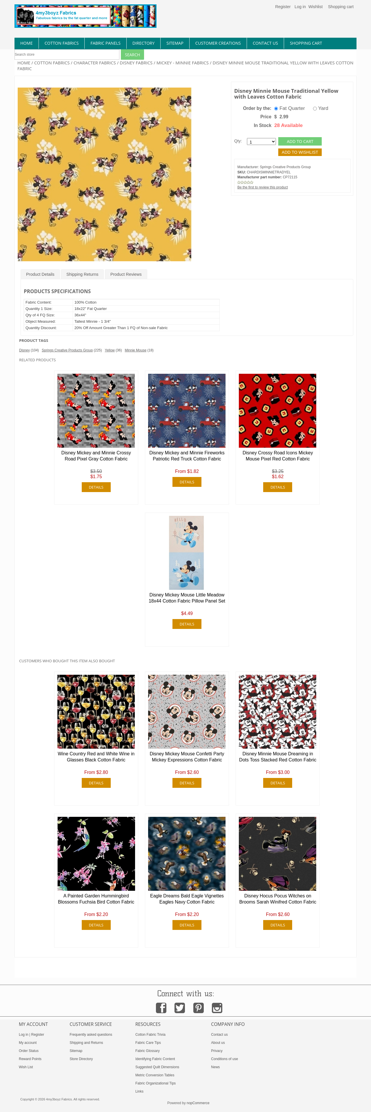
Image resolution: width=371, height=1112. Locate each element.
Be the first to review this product (262, 187)
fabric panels (105, 43)
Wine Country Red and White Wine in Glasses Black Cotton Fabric (96, 756)
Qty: (238, 141)
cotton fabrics (62, 43)
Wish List (26, 1067)
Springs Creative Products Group (285, 167)
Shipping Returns (82, 274)
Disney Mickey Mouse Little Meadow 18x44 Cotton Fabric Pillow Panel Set (187, 597)
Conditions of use (224, 1059)
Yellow (110, 350)
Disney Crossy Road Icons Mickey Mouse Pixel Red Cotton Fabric (278, 455)
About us (218, 1043)
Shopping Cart (306, 43)
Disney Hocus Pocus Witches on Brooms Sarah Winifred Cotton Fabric (277, 898)
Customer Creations (218, 43)
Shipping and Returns (86, 1043)
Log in (300, 6)
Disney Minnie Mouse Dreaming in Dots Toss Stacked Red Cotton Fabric (278, 756)
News (215, 1067)
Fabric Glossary (147, 1051)
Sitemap (76, 1051)
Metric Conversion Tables (154, 1075)
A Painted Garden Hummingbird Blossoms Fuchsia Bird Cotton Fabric (96, 898)
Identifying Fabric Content (155, 1059)
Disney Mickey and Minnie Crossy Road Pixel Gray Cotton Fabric (96, 455)
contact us (265, 43)
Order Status (29, 1051)
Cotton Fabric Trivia (150, 1035)
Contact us (219, 1035)
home (26, 43)
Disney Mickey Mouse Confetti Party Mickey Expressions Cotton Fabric (187, 756)
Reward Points (30, 1059)
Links (139, 1091)
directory (143, 43)
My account (28, 1043)
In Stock (263, 125)
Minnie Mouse (135, 350)
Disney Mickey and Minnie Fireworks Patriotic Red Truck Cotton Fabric (187, 455)
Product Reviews (126, 274)
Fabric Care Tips (148, 1043)
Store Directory (81, 1059)
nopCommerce (198, 1103)
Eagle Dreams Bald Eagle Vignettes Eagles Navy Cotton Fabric (187, 898)
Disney (24, 350)
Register (282, 6)
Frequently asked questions (91, 1035)
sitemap (174, 43)
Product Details (40, 274)
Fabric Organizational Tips (155, 1083)
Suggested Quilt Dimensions (157, 1067)
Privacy (216, 1051)
